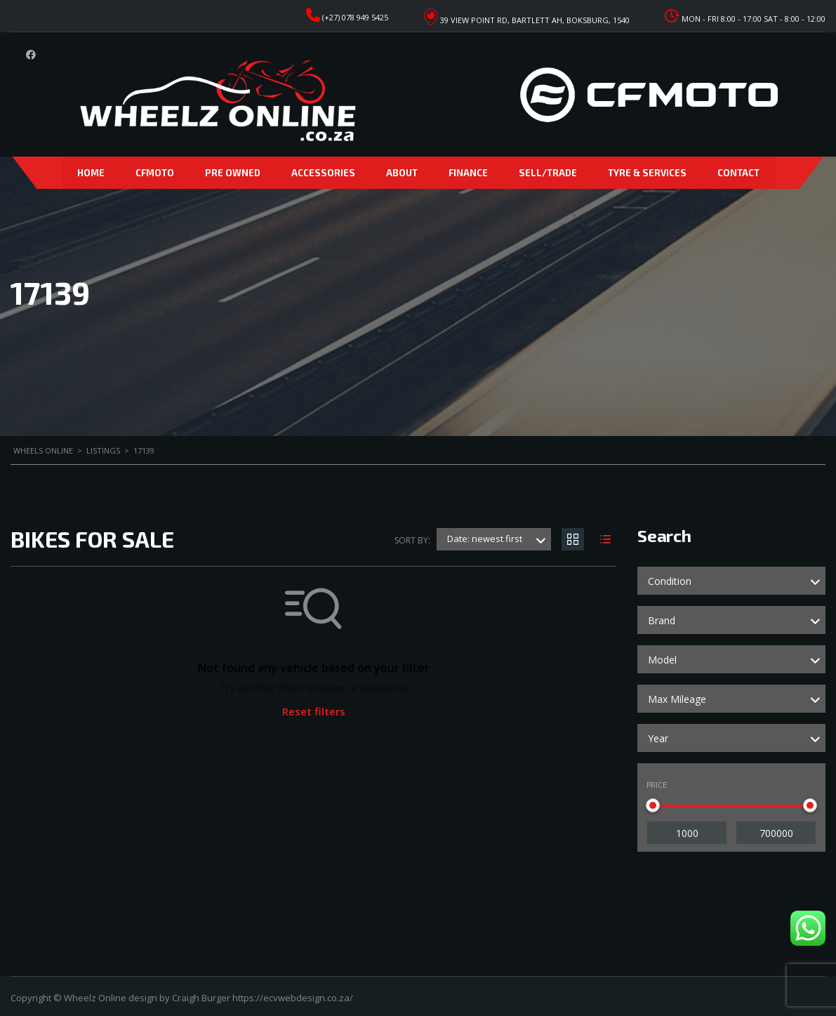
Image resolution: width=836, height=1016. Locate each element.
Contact (738, 172)
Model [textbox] (662, 659)
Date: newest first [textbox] (484, 538)
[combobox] (731, 581)
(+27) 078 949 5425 (355, 17)
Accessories (323, 172)
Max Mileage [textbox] (677, 699)
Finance (468, 172)
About (402, 172)
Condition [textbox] (669, 581)
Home (91, 172)
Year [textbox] (658, 738)
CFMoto (154, 172)
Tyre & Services (647, 172)
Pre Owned (232, 172)
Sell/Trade (548, 172)
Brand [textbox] (661, 620)
